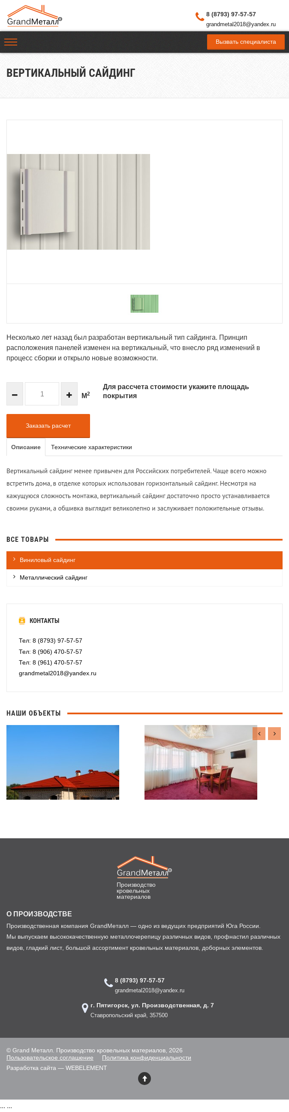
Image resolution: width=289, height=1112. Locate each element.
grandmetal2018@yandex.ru (241, 24)
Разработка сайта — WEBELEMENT (56, 1067)
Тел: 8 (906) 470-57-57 (50, 651)
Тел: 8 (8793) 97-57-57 (50, 640)
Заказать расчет (48, 425)
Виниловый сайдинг (47, 559)
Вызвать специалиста (246, 41)
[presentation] (259, 733)
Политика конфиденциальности (146, 1057)
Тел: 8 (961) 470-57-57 (50, 662)
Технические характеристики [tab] (91, 447)
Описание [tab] (26, 447)
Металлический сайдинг (53, 577)
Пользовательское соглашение (49, 1057)
